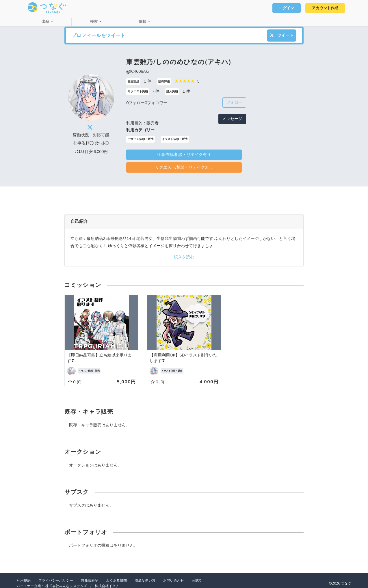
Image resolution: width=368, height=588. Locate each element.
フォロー (234, 102)
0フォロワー (156, 103)
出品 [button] (46, 21)
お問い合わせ (173, 580)
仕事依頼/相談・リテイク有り (184, 154)
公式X (196, 580)
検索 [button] (94, 21)
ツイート (281, 35)
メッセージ (232, 119)
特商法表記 (89, 580)
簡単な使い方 (145, 580)
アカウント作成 (325, 8)
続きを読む (184, 257)
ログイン (285, 8)
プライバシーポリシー (55, 580)
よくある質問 (116, 580)
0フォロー (135, 103)
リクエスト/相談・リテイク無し (184, 167)
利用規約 (24, 580)
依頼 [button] (143, 21)
